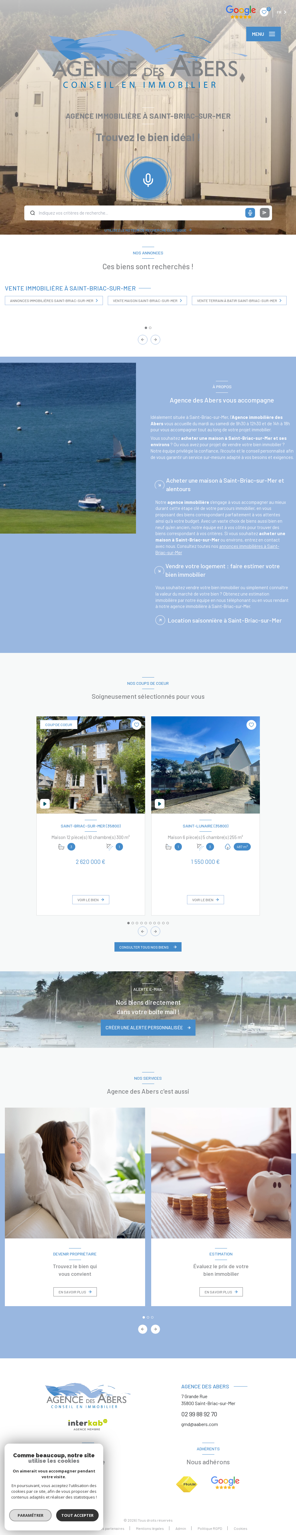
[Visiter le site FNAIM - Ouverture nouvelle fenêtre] (186, 1484)
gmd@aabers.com (199, 1424)
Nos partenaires (111, 1528)
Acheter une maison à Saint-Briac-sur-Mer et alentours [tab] (225, 497)
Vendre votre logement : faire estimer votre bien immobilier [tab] (222, 582)
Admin (180, 1528)
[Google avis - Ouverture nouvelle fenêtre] (225, 1482)
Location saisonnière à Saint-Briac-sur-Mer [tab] (225, 632)
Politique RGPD (210, 1528)
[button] (155, 340)
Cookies (240, 1528)
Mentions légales (150, 1528)
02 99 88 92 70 (199, 1414)
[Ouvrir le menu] (263, 34)
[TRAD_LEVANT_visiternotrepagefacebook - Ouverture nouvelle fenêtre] (88, 1481)
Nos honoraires (73, 1528)
